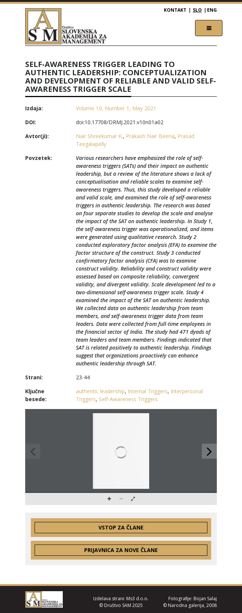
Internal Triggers (148, 391)
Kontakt (175, 10)
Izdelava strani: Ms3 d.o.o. (120, 598)
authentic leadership (100, 391)
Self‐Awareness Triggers (128, 399)
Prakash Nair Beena (150, 136)
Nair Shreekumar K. (99, 136)
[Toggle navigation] (208, 28)
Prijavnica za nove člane (121, 550)
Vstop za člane (121, 527)
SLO (197, 10)
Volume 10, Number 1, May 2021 (116, 108)
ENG (212, 10)
